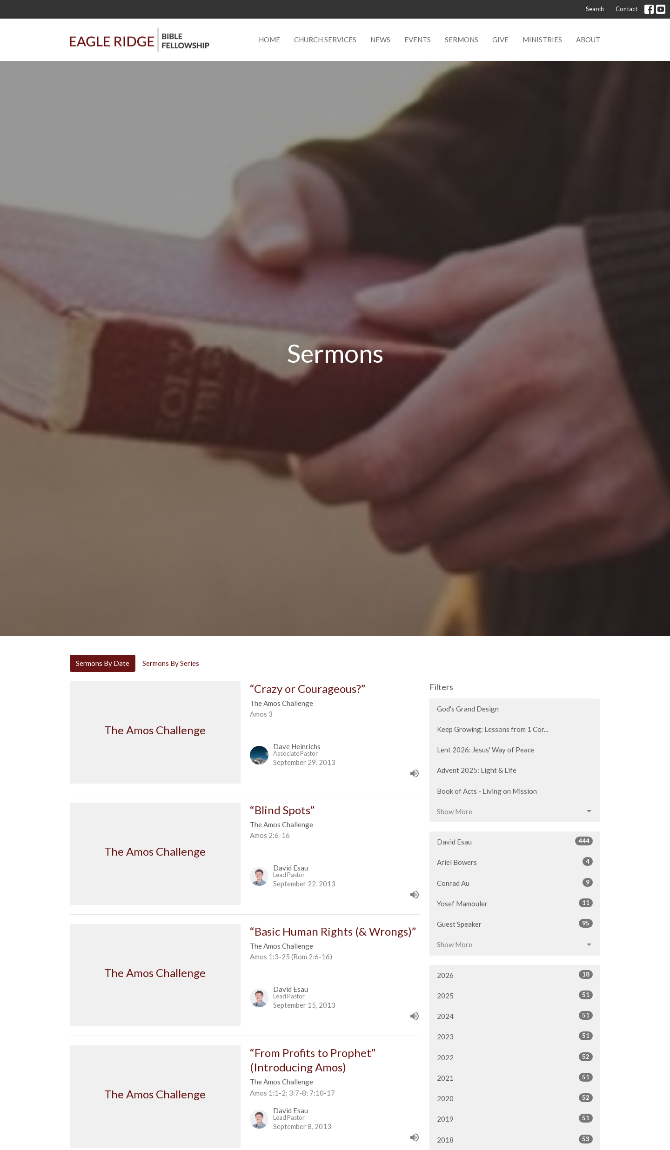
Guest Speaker (515, 923)
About (588, 39)
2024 (515, 1015)
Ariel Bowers (515, 861)
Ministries (542, 39)
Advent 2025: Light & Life (476, 770)
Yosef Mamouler (515, 903)
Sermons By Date (102, 663)
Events (417, 39)
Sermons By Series (170, 663)
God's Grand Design (468, 709)
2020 (515, 1098)
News (380, 39)
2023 (515, 1036)
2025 (515, 995)
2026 (515, 974)
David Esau (515, 841)
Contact (626, 9)
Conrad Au (515, 882)
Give (500, 39)
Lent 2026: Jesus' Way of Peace (486, 749)
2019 (515, 1118)
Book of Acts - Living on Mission (487, 791)
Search (595, 9)
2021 (515, 1077)
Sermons (461, 39)
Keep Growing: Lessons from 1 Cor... (492, 729)
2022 (515, 1057)
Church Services (325, 39)
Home (269, 39)
